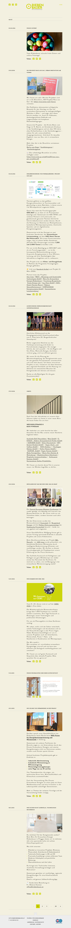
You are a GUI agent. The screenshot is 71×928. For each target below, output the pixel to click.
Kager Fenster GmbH (49, 451)
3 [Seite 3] (46, 906)
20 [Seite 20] (56, 906)
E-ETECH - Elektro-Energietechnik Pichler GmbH (44, 440)
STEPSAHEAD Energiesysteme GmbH (40, 288)
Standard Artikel (43, 269)
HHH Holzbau (45, 447)
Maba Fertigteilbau (34, 453)
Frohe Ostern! (32, 28)
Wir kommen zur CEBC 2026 (35, 579)
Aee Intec (30, 277)
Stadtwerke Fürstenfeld (35, 527)
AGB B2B (32, 924)
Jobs (60, 5)
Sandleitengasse (46, 147)
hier (46, 793)
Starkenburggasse (33, 149)
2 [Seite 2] (42, 906)
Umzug (29, 391)
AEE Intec (41, 542)
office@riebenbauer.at (35, 887)
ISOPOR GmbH (33, 451)
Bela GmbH (52, 439)
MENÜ (10, 19)
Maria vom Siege (33, 147)
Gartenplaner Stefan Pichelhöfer (39, 461)
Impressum (30, 922)
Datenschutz (39, 922)
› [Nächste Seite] (60, 906)
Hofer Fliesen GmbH (48, 449)
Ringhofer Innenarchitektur (37, 457)
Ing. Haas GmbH (48, 283)
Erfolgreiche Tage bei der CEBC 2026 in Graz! (42, 484)
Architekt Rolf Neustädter (37, 439)
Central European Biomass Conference (44, 509)
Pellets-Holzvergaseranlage (49, 525)
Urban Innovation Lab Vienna (45, 102)
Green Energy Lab (34, 283)
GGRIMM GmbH (34, 443)
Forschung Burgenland (52, 281)
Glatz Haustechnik (49, 443)
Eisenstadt (44, 523)
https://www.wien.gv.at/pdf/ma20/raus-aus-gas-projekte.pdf (43, 158)
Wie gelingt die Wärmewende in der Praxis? (41, 708)
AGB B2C (38, 924)
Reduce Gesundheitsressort (38, 286)
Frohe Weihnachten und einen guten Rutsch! (42, 673)
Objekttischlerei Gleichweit (47, 455)
